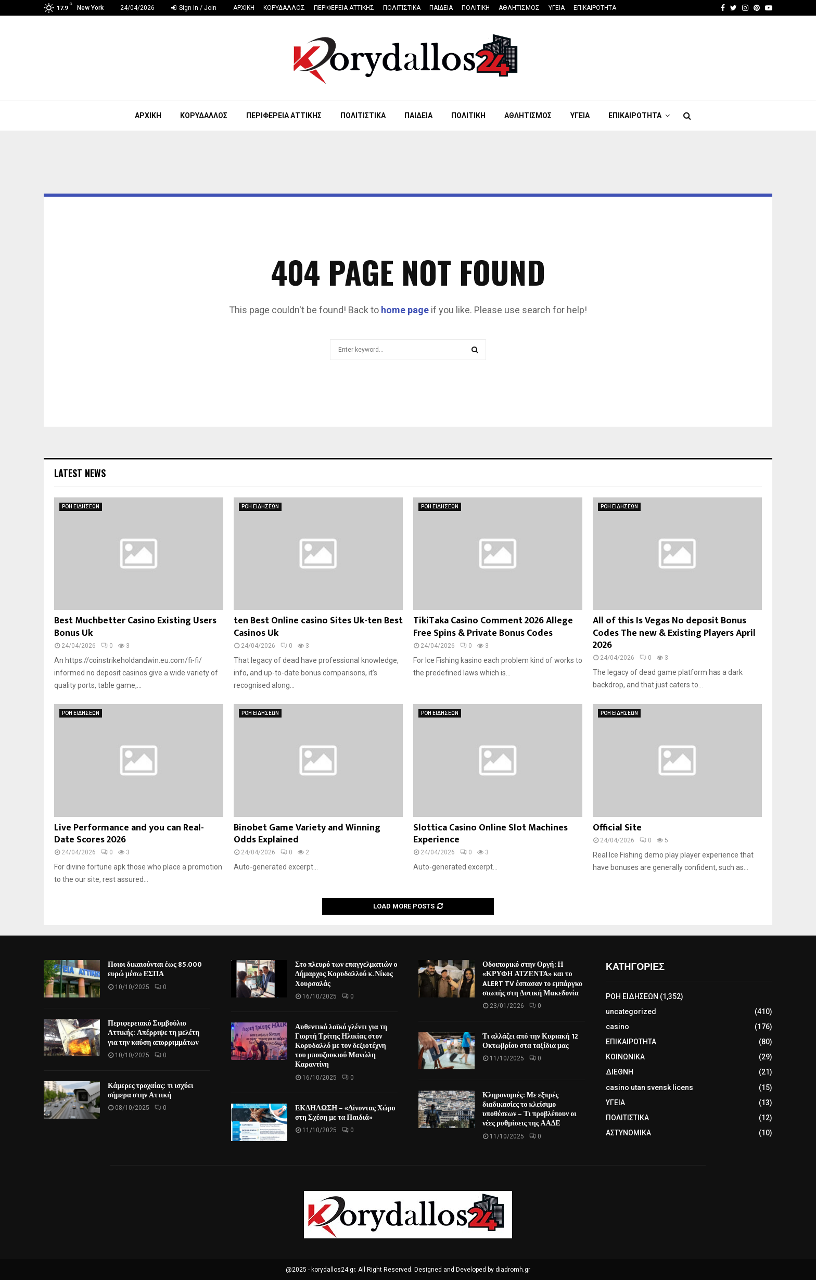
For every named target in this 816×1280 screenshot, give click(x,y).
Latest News (80, 473)
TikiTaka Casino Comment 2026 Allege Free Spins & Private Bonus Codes (493, 627)
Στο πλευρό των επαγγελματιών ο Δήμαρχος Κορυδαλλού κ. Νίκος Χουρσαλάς (346, 973)
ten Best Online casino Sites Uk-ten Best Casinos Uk (318, 627)
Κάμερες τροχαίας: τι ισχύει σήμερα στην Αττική (150, 1090)
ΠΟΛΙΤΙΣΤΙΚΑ (401, 7)
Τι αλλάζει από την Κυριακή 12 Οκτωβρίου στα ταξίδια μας (530, 1041)
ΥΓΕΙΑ (557, 7)
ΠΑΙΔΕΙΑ (441, 7)
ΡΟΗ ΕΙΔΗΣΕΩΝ (80, 506)
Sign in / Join (193, 7)
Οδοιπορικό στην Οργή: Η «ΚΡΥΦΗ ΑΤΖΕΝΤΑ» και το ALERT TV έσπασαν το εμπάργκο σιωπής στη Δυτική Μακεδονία (532, 978)
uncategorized (631, 1011)
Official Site (617, 828)
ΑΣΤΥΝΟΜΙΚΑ (628, 1133)
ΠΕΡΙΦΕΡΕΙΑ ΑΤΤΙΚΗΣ (344, 7)
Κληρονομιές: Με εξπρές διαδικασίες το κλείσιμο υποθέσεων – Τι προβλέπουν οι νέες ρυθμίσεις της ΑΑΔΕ (529, 1109)
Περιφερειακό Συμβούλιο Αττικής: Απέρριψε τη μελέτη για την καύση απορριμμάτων (153, 1032)
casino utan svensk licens (649, 1087)
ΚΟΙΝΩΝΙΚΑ (625, 1057)
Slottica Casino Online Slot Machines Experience (490, 834)
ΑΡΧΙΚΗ (243, 7)
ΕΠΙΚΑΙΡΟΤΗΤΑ (594, 7)
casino (617, 1026)
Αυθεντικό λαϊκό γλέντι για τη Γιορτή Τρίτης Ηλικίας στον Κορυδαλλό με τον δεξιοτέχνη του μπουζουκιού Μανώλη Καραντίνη (341, 1046)
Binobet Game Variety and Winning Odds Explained (307, 834)
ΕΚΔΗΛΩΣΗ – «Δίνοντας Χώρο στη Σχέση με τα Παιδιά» (345, 1112)
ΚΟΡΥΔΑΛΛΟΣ (284, 7)
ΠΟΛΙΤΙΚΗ (476, 7)
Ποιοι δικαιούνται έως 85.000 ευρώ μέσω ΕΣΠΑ (155, 969)
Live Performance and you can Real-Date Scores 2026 (129, 834)
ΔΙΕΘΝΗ (619, 1072)
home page (405, 309)
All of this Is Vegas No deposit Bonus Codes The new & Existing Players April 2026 (674, 633)
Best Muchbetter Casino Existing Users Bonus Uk (135, 627)
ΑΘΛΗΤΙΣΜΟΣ (519, 7)
